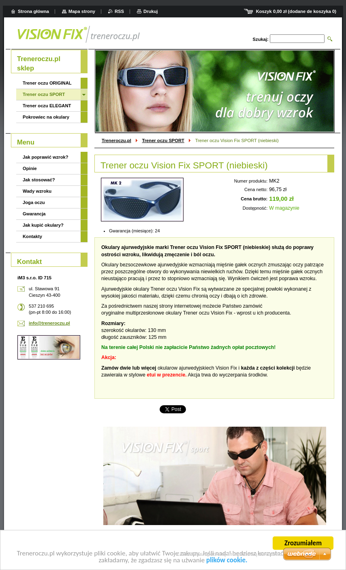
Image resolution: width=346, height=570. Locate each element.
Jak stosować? (39, 179)
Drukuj (150, 11)
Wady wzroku (37, 191)
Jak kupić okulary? (43, 225)
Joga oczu (34, 202)
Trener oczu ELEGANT (47, 105)
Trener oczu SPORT (163, 140)
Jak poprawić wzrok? (45, 157)
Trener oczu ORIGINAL (47, 83)
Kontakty (32, 236)
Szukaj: (261, 39)
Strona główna (33, 11)
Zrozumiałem (303, 544)
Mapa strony (81, 11)
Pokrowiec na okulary (46, 117)
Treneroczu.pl (116, 140)
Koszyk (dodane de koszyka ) (296, 11)
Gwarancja (34, 213)
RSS (119, 11)
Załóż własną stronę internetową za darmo (229, 554)
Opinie (30, 168)
